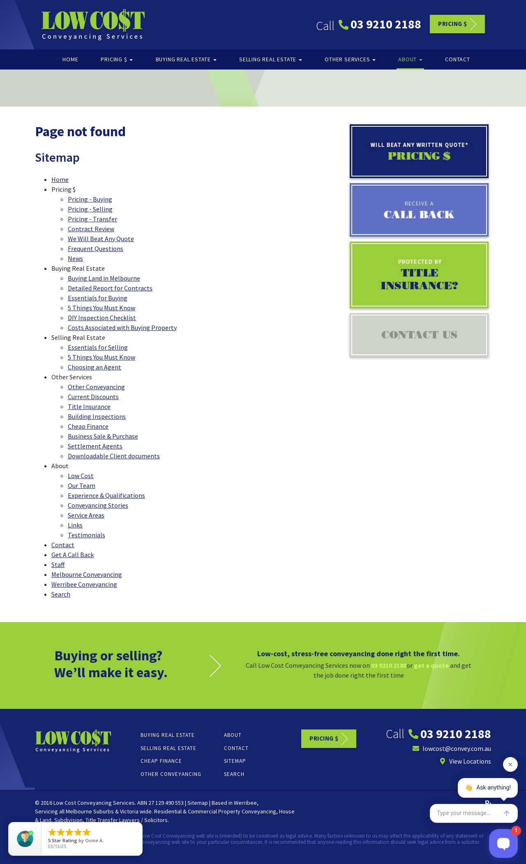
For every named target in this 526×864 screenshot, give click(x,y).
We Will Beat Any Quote (101, 239)
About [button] (410, 59)
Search (60, 594)
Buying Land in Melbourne (104, 278)
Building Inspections (97, 416)
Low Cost (81, 475)
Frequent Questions (95, 248)
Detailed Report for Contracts (110, 288)
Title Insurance (89, 406)
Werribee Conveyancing (84, 584)
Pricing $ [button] (117, 59)
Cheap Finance (88, 426)
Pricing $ (452, 23)
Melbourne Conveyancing (86, 574)
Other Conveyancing (96, 387)
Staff (58, 564)
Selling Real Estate (168, 748)
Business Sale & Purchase (103, 436)
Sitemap (235, 760)
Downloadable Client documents (114, 456)
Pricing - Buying (90, 199)
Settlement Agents (95, 446)
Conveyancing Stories (98, 505)
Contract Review (91, 229)
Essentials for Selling (98, 347)
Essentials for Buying (97, 298)
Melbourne (79, 811)
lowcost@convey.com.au (452, 748)
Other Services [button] (350, 59)
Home (70, 59)
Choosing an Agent (94, 367)
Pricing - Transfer (92, 219)
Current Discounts (93, 397)
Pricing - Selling (90, 209)
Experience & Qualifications (106, 495)
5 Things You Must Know (101, 308)
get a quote (431, 665)
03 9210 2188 (380, 24)
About (233, 735)
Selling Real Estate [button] (270, 59)
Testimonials (86, 535)
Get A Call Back (72, 554)
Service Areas (86, 515)
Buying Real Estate (168, 735)
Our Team (81, 485)
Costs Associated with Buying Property (122, 327)
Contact (457, 59)
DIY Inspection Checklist (102, 318)
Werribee (245, 802)
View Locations (465, 761)
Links (75, 525)
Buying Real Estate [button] (186, 59)
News (75, 258)
